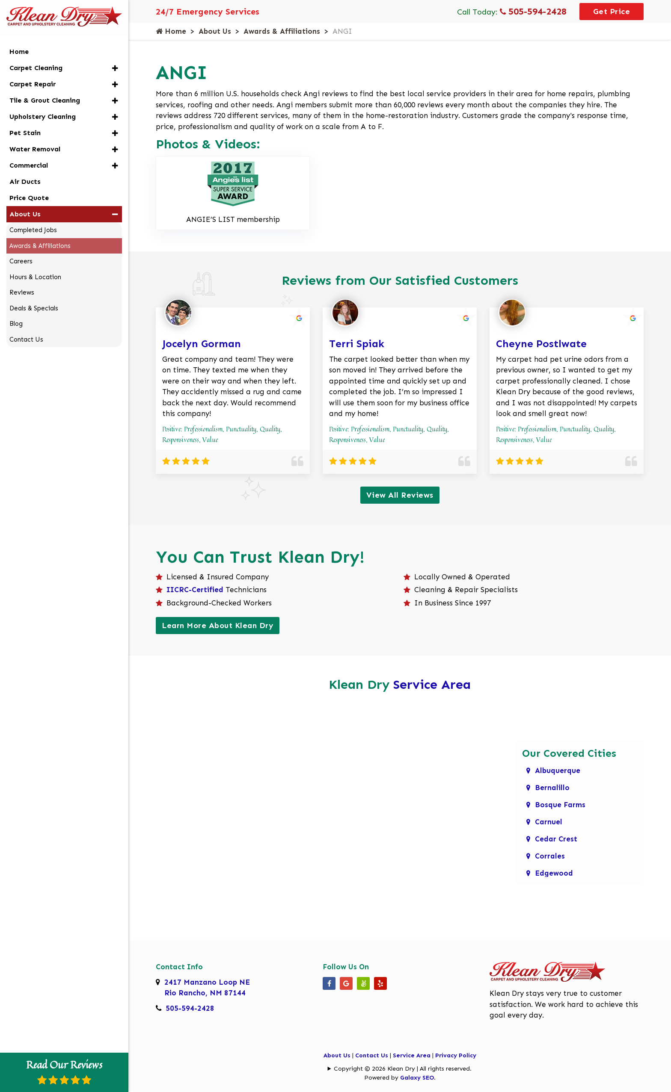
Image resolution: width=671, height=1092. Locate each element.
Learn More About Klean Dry (217, 625)
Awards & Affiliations (281, 31)
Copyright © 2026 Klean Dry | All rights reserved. (403, 1068)
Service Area (432, 684)
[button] (115, 68)
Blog (16, 324)
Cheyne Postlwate (541, 343)
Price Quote (29, 198)
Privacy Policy (455, 1055)
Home (171, 31)
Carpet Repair (32, 84)
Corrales (550, 856)
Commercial (28, 165)
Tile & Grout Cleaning (44, 100)
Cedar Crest (556, 839)
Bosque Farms (560, 804)
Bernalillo (552, 787)
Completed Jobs (33, 230)
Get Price (611, 11)
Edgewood (554, 873)
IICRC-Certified (194, 589)
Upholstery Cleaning (42, 116)
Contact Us (371, 1055)
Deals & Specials (33, 308)
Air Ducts (25, 181)
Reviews (21, 292)
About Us (215, 31)
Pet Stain (25, 133)
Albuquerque (557, 770)
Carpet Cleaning (35, 68)
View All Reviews (399, 495)
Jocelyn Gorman (201, 343)
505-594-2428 (533, 11)
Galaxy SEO (417, 1077)
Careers (21, 261)
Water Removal (34, 149)
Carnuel (548, 822)
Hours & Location (35, 277)
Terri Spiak (356, 343)
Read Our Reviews (64, 1071)
